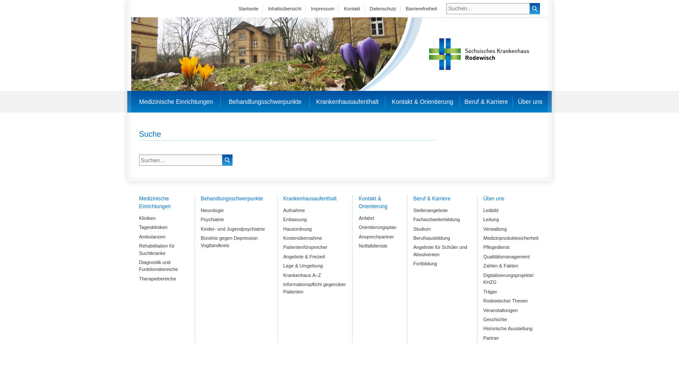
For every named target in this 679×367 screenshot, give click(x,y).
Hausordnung (297, 229)
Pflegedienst (496, 247)
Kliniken (147, 218)
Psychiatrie (212, 219)
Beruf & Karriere (486, 101)
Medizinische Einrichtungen (176, 101)
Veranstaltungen (500, 310)
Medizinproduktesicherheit (511, 238)
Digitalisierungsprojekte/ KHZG (508, 279)
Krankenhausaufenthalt (347, 101)
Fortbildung (425, 263)
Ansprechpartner (376, 236)
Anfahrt (366, 218)
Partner (491, 338)
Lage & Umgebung (303, 265)
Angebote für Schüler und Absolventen (440, 251)
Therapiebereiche (157, 278)
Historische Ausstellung (508, 328)
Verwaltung (495, 229)
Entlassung (295, 219)
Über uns (530, 101)
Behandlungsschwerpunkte (265, 101)
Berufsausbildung (431, 238)
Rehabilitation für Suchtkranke (157, 249)
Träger (490, 291)
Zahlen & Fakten (500, 265)
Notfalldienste (373, 245)
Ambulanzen (152, 236)
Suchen (535, 8)
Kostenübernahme (302, 238)
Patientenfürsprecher (305, 247)
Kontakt (352, 8)
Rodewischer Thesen (505, 300)
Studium (421, 229)
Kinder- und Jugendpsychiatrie (232, 229)
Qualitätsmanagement (506, 256)
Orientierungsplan (377, 227)
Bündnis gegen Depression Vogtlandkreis (229, 241)
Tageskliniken (153, 227)
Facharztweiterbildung (436, 219)
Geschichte (495, 319)
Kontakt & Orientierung (422, 101)
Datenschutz (383, 8)
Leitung (491, 219)
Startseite (248, 8)
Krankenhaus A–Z (302, 275)
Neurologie (211, 210)
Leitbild (490, 210)
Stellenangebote (430, 210)
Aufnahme (294, 210)
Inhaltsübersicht (284, 8)
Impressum (322, 8)
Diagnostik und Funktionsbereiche (158, 266)
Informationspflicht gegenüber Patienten (314, 288)
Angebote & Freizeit (304, 256)
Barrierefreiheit (421, 8)
